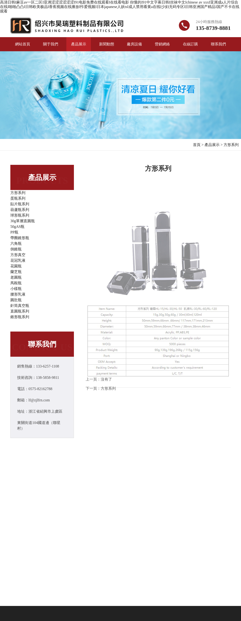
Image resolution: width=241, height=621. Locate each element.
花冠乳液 (17, 260)
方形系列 (231, 145)
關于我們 (50, 44)
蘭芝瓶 (16, 272)
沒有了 (106, 380)
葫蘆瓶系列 (19, 210)
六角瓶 (16, 243)
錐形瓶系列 (19, 317)
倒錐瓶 (16, 249)
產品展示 (78, 44)
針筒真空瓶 (19, 306)
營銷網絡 (162, 44)
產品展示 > (214, 145)
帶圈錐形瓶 (19, 238)
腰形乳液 (17, 294)
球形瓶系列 (19, 215)
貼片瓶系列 (19, 204)
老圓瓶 (16, 277)
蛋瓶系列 (17, 198)
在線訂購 (190, 44)
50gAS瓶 (17, 227)
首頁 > (198, 145)
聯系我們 (218, 44)
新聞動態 (106, 44)
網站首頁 (22, 44)
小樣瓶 (16, 289)
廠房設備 (134, 44)
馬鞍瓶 (16, 283)
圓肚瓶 (16, 300)
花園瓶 (16, 266)
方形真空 (17, 255)
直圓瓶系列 (19, 311)
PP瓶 (14, 232)
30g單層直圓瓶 (22, 221)
